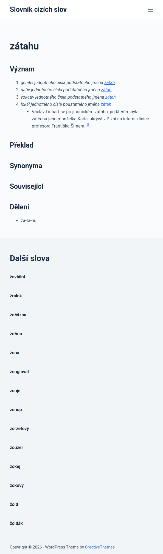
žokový (17, 485)
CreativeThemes (100, 547)
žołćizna (18, 314)
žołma (16, 333)
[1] (87, 125)
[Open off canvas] (150, 9)
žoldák (16, 523)
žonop (16, 409)
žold (14, 504)
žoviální (17, 276)
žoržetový (19, 428)
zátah (109, 82)
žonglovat (19, 371)
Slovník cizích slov (38, 9)
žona (14, 352)
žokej (15, 466)
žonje (15, 390)
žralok (16, 295)
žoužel (16, 447)
